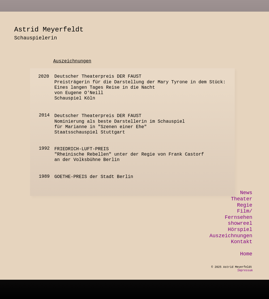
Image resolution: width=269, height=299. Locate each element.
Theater (241, 199)
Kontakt (241, 242)
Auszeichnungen (231, 236)
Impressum (245, 270)
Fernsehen (238, 217)
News (246, 193)
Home (246, 254)
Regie (244, 205)
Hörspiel (240, 229)
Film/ (244, 211)
